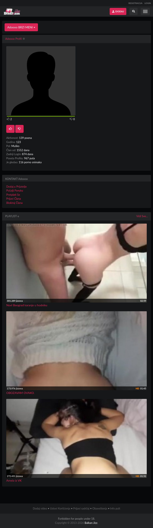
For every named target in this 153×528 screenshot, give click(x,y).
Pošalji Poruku (14, 190)
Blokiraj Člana (14, 202)
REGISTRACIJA (135, 3)
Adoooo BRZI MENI (21, 27)
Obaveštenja (99, 508)
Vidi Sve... (142, 216)
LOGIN (147, 3)
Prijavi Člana (13, 198)
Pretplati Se (13, 194)
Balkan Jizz (91, 522)
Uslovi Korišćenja (60, 508)
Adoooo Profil (13, 38)
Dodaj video (40, 508)
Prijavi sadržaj (81, 508)
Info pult (115, 508)
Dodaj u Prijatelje (16, 186)
